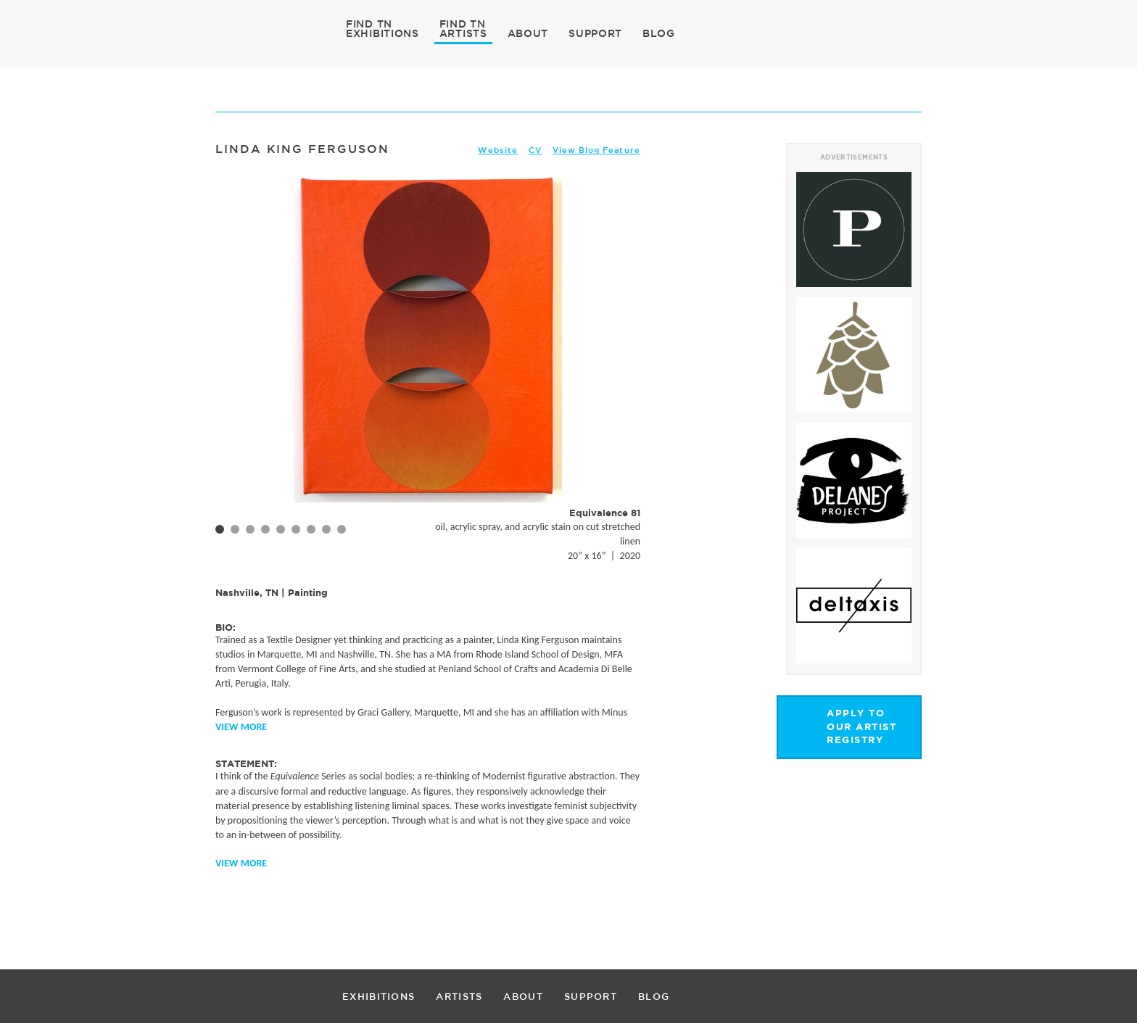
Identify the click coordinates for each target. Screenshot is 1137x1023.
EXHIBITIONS (382, 32)
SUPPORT (595, 33)
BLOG (658, 33)
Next (621, 366)
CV (535, 150)
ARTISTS (463, 32)
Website (498, 150)
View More (241, 727)
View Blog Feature (596, 150)
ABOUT (528, 33)
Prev (234, 366)
